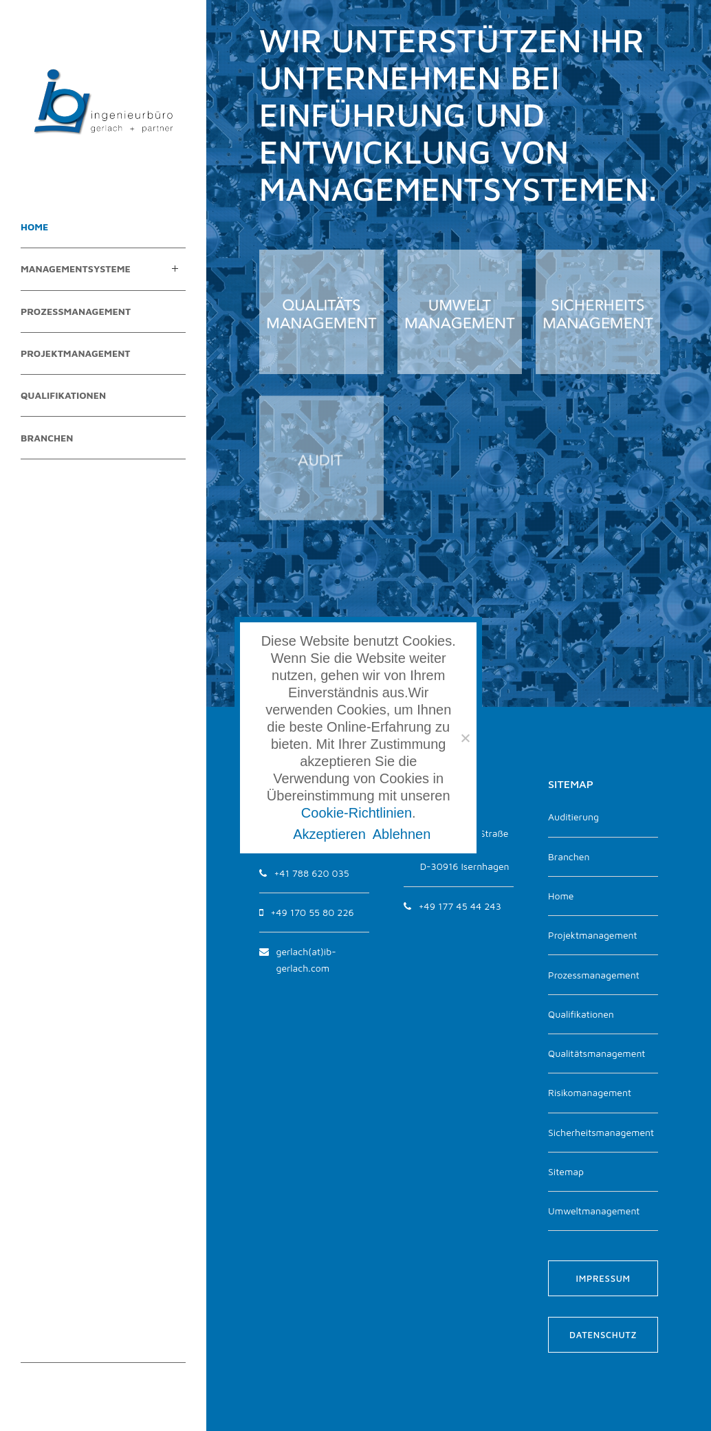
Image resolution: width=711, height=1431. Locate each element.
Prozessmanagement (593, 975)
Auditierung (573, 816)
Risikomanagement (589, 1092)
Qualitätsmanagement (596, 1053)
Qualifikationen (581, 1014)
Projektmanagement (592, 935)
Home (560, 896)
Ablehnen (402, 834)
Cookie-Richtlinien (356, 812)
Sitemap (566, 1171)
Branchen (568, 856)
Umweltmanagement (593, 1210)
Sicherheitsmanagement (601, 1132)
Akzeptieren (329, 834)
